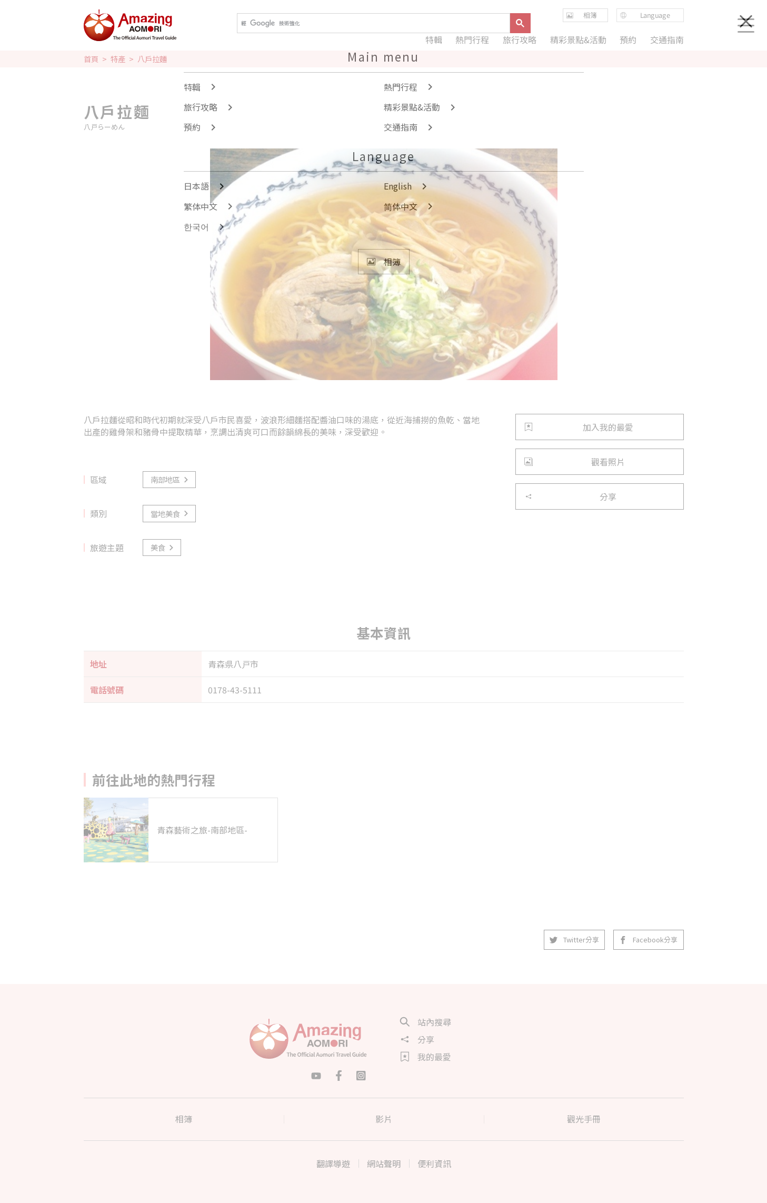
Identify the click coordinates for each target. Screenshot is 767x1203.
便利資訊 (434, 1163)
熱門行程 (472, 39)
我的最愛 (426, 1056)
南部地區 (170, 479)
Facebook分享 (649, 939)
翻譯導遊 (333, 1163)
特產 (118, 59)
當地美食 (170, 513)
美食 (163, 547)
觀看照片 (574, 461)
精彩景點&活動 (578, 39)
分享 (570, 496)
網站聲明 (384, 1163)
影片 (383, 1118)
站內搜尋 (426, 1022)
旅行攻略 (519, 39)
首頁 (91, 59)
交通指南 (666, 39)
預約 (628, 39)
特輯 (433, 39)
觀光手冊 (584, 1118)
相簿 (183, 1118)
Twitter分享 (575, 939)
